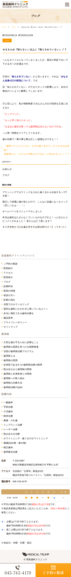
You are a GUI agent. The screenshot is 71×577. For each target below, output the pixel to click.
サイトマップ (11, 327)
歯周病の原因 (11, 360)
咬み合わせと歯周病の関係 (18, 369)
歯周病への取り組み (14, 378)
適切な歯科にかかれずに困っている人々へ (26, 309)
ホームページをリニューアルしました (22, 211)
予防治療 (8, 407)
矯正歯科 (8, 447)
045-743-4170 (20, 481)
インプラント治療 (13, 425)
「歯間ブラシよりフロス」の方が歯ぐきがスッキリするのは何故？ (36, 148)
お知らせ (7, 169)
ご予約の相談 (11, 264)
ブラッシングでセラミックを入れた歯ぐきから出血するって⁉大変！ (34, 194)
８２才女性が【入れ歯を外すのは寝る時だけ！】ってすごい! (34, 227)
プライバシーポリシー (15, 322)
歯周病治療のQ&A (13, 387)
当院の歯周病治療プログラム (19, 351)
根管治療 (8, 416)
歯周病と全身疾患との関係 (18, 374)
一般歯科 (8, 402)
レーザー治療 (11, 429)
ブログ (13, 27)
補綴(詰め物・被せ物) (15, 443)
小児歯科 (8, 411)
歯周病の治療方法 (13, 383)
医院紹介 (8, 268)
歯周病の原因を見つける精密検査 (21, 347)
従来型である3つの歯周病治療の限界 (23, 364)
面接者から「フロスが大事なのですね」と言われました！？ (35, 154)
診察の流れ (9, 300)
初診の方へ (9, 295)
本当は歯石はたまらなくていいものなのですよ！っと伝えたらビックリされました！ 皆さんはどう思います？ (35, 219)
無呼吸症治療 (11, 452)
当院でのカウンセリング (16, 304)
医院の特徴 (9, 291)
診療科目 (8, 286)
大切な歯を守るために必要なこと (21, 342)
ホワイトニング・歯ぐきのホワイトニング (26, 438)
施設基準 (8, 318)
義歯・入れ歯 (11, 420)
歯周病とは (9, 356)
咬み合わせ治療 (12, 434)
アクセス (8, 273)
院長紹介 (8, 277)
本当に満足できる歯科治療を (19, 313)
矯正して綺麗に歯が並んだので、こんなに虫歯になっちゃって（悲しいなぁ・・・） (35, 203)
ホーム (3, 27)
